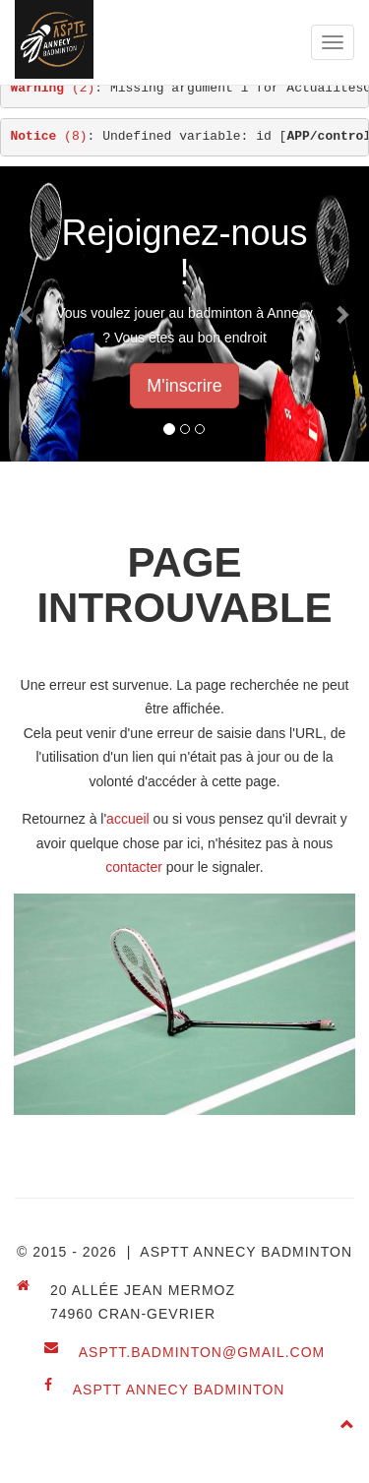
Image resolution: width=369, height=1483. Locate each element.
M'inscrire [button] (184, 386)
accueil (128, 819)
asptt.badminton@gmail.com (202, 1352)
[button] (27, 314)
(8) (49, 136)
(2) (53, 88)
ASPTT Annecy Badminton (179, 1389)
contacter (133, 867)
